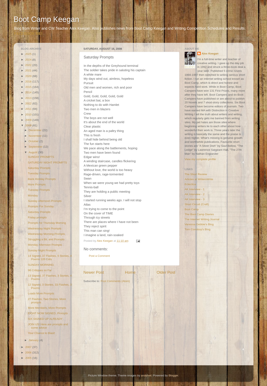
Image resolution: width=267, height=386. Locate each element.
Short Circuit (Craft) (197, 204)
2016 (28, 81)
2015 (28, 87)
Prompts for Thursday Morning (47, 222)
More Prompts (37, 184)
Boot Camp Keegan (46, 19)
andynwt (146, 375)
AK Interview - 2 (194, 194)
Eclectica (190, 184)
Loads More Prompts (41, 293)
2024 (28, 59)
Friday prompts (37, 217)
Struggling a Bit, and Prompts (46, 239)
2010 (28, 114)
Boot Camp (192, 209)
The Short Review (196, 174)
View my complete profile (200, 159)
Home (130, 272)
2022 (28, 65)
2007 (28, 347)
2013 (28, 98)
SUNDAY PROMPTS (41, 156)
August (33, 152)
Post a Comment (99, 255)
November (35, 135)
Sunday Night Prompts (42, 250)
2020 (28, 76)
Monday (33, 195)
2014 (28, 92)
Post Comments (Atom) (115, 281)
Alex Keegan (210, 53)
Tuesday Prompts (39, 173)
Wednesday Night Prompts (44, 228)
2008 (28, 125)
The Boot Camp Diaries (199, 214)
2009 (28, 119)
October (34, 141)
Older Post (166, 272)
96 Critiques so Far (40, 270)
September (36, 146)
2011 (28, 108)
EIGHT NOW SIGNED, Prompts (48, 313)
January (34, 340)
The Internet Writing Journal (202, 219)
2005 (28, 357)
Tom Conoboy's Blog (197, 229)
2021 (28, 70)
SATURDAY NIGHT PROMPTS (47, 162)
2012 (28, 103)
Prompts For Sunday (41, 206)
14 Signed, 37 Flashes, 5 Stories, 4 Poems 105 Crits (50, 257)
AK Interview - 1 (194, 189)
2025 (28, 54)
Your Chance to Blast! (41, 333)
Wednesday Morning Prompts (46, 233)
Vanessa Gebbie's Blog (199, 224)
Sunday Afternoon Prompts (45, 200)
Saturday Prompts (39, 168)
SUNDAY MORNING (41, 264)
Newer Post (93, 272)
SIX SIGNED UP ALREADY (45, 318)
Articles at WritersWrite (199, 179)
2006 (28, 352)
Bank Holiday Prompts (42, 179)
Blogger (173, 375)
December (35, 130)
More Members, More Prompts (47, 307)
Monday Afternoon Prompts (45, 244)
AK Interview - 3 (194, 199)
